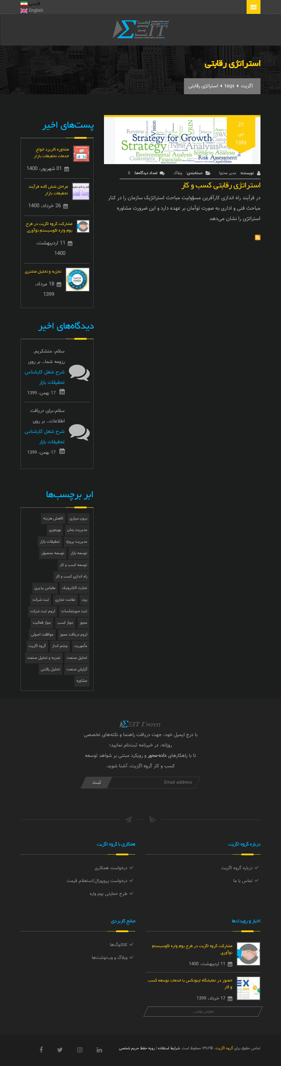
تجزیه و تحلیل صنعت (44, 658)
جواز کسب (65, 623)
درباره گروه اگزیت (236, 868)
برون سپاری (78, 519)
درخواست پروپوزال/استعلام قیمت (97, 881)
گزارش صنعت (76, 669)
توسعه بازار (79, 553)
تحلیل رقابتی (50, 669)
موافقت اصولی (42, 635)
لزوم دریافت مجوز (73, 635)
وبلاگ (178, 173)
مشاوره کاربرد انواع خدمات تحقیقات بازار (51, 152)
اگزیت (247, 86)
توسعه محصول (52, 553)
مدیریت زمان (77, 530)
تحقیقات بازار (50, 542)
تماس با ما (242, 881)
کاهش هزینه (53, 519)
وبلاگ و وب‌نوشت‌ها (109, 957)
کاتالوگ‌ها (118, 945)
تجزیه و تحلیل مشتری (43, 270)
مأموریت (80, 646)
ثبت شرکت (40, 600)
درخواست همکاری (111, 868)
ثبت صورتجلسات (74, 611)
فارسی (30, 3)
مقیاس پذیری (45, 588)
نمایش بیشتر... (203, 1011)
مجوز (83, 623)
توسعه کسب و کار (73, 565)
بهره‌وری (55, 530)
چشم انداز (60, 646)
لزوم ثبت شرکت (42, 611)
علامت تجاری (65, 600)
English (32, 10)
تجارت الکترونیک (74, 588)
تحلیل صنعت (77, 658)
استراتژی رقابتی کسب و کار (220, 183)
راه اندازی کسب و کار (71, 577)
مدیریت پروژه (76, 542)
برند (84, 600)
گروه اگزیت (37, 646)
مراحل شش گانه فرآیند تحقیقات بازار (48, 189)
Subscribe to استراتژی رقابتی (257, 237)
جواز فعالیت (42, 623)
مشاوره (82, 681)
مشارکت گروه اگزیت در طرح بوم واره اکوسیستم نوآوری (49, 226)
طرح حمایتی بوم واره (108, 893)
